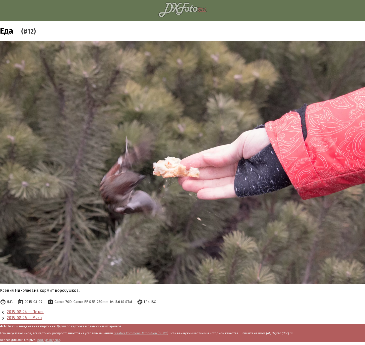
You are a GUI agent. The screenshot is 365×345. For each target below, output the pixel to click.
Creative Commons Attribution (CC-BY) (141, 333)
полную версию (48, 340)
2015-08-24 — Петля (25, 311)
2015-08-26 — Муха (24, 317)
